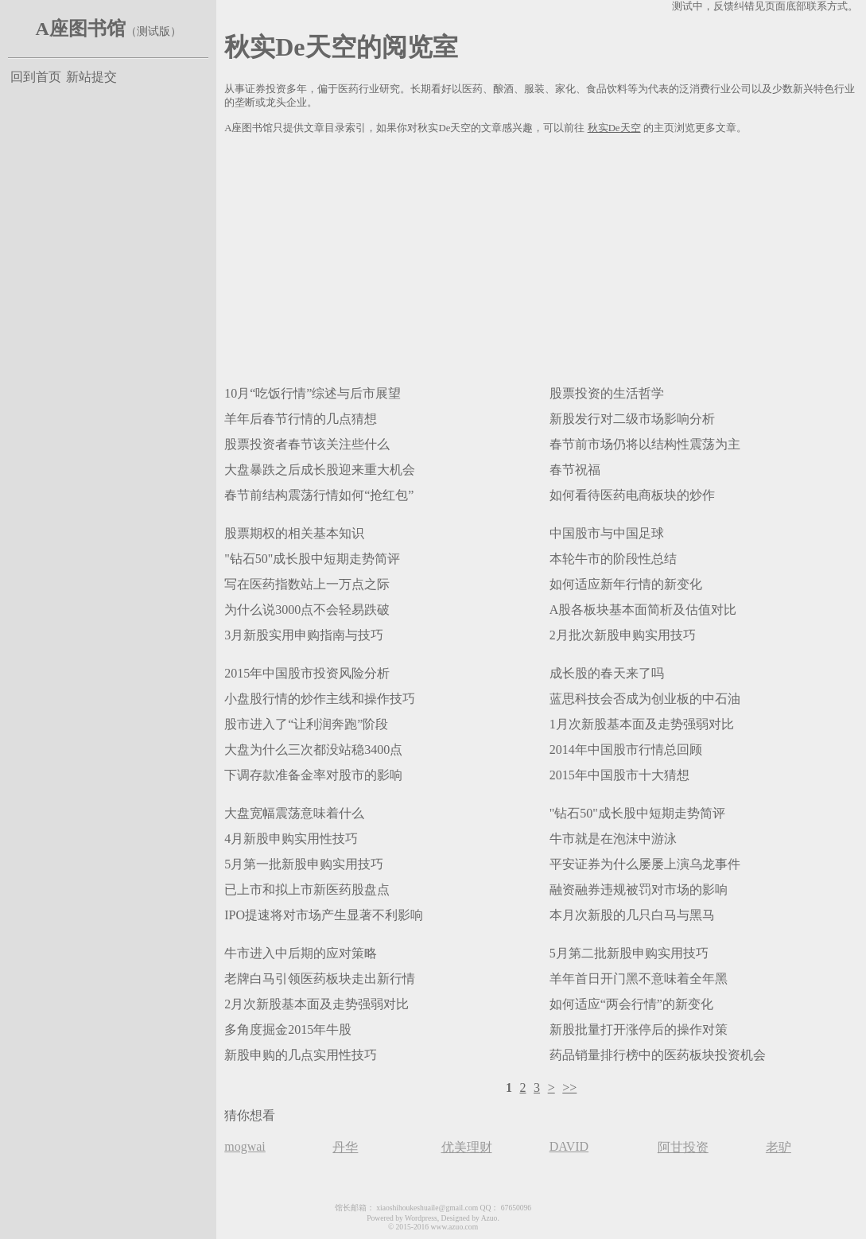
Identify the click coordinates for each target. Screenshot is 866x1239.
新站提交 (91, 77)
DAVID (569, 1146)
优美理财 (466, 1147)
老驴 (778, 1147)
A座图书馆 (80, 28)
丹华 (345, 1147)
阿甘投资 (683, 1147)
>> (569, 1087)
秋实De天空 (614, 128)
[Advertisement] (541, 257)
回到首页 (35, 77)
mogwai (245, 1146)
